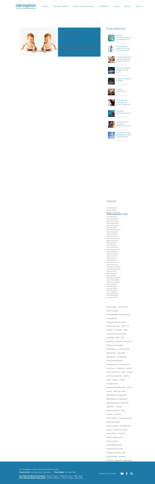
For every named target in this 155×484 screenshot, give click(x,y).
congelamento (112, 384)
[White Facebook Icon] (126, 473)
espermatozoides (125, 418)
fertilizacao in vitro (113, 453)
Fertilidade (117, 330)
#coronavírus (111, 307)
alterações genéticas (114, 361)
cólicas (109, 391)
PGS (122, 338)
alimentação (122, 357)
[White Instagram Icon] (131, 473)
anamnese (110, 368)
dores (123, 410)
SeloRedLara (111, 349)
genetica (122, 456)
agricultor (121, 353)
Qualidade (110, 341)
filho (124, 453)
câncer (129, 387)
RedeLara (128, 341)
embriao (109, 414)
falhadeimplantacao (114, 437)
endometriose (111, 418)
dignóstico (110, 407)
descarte (116, 391)
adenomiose (111, 353)
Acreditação (123, 307)
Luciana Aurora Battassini (116, 334)
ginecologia (128, 460)
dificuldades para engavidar (117, 403)
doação (119, 407)
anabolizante (124, 364)
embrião (117, 414)
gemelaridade (112, 456)
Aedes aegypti (112, 311)
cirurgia (122, 380)
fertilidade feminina (114, 445)
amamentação (112, 364)
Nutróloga (110, 338)
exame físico (111, 433)
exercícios (122, 433)
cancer (129, 372)
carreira (126, 376)
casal (108, 380)
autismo (129, 368)
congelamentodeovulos (115, 387)
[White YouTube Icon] (122, 473)
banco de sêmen (113, 372)
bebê (123, 372)
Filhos (125, 330)
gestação (118, 460)
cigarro (115, 380)
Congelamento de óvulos (116, 322)
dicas (124, 391)
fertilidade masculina (114, 449)
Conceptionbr (111, 318)
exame (109, 430)
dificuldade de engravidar (116, 395)
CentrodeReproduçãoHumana (118, 315)
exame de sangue (120, 430)
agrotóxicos (111, 357)
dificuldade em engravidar (116, 399)
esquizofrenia (125, 426)
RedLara (119, 341)
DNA (123, 326)
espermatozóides (113, 422)
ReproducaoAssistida (114, 345)
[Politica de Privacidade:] (108, 473)
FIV (128, 326)
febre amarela (112, 441)
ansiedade (120, 368)
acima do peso (124, 349)
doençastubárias (113, 410)
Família (109, 330)
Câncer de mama (113, 326)
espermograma (112, 426)
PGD (117, 338)
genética (109, 460)
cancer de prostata (114, 376)
